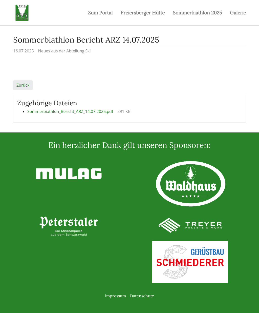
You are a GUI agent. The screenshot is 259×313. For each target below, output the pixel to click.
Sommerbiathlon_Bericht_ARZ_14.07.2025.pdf (70, 111)
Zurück (22, 85)
